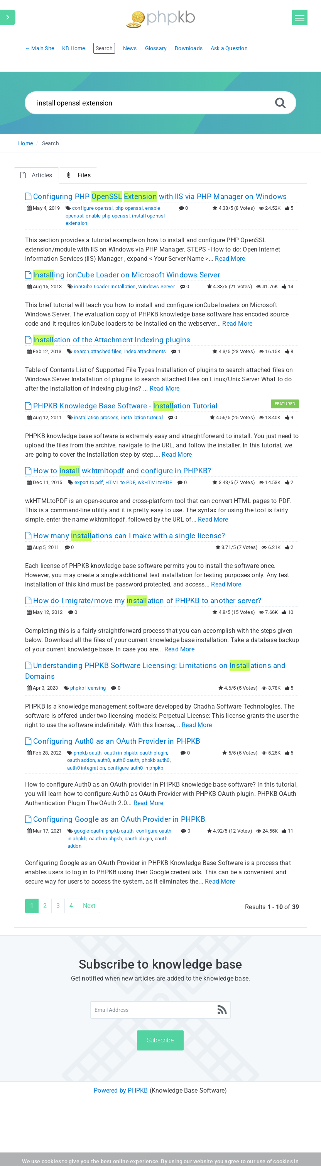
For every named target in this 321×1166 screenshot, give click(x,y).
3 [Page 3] (58, 905)
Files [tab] (78, 175)
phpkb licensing (88, 688)
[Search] (280, 102)
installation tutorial (142, 417)
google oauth (88, 831)
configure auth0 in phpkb (136, 768)
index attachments (145, 351)
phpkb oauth (87, 753)
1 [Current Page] (32, 905)
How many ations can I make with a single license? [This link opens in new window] (125, 535)
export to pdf (88, 482)
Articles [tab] (36, 175)
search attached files (98, 351)
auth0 (103, 760)
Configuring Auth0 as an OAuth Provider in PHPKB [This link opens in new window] (113, 741)
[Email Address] (160, 1010)
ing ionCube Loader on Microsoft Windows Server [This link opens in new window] (122, 274)
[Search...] (160, 102)
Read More (230, 258)
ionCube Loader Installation (104, 286)
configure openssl (92, 208)
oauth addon (81, 760)
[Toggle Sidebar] (7, 17)
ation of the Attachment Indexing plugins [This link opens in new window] (108, 339)
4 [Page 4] (71, 905)
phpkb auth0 (155, 760)
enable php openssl (108, 216)
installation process (96, 417)
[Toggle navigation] (299, 17)
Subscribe (160, 1040)
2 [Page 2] (45, 905)
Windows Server (156, 286)
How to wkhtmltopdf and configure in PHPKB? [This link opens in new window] (118, 470)
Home (25, 143)
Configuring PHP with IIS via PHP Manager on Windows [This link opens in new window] (156, 196)
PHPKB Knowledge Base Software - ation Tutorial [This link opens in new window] (121, 405)
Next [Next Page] (89, 905)
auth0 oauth (126, 760)
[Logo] (160, 18)
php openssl (129, 208)
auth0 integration (86, 768)
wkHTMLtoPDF (155, 482)
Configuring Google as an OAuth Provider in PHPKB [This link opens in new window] (115, 819)
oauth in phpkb (120, 753)
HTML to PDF (120, 482)
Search (50, 143)
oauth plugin (153, 753)
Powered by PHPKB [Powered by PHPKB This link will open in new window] (121, 1090)
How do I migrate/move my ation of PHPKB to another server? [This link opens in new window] (143, 600)
